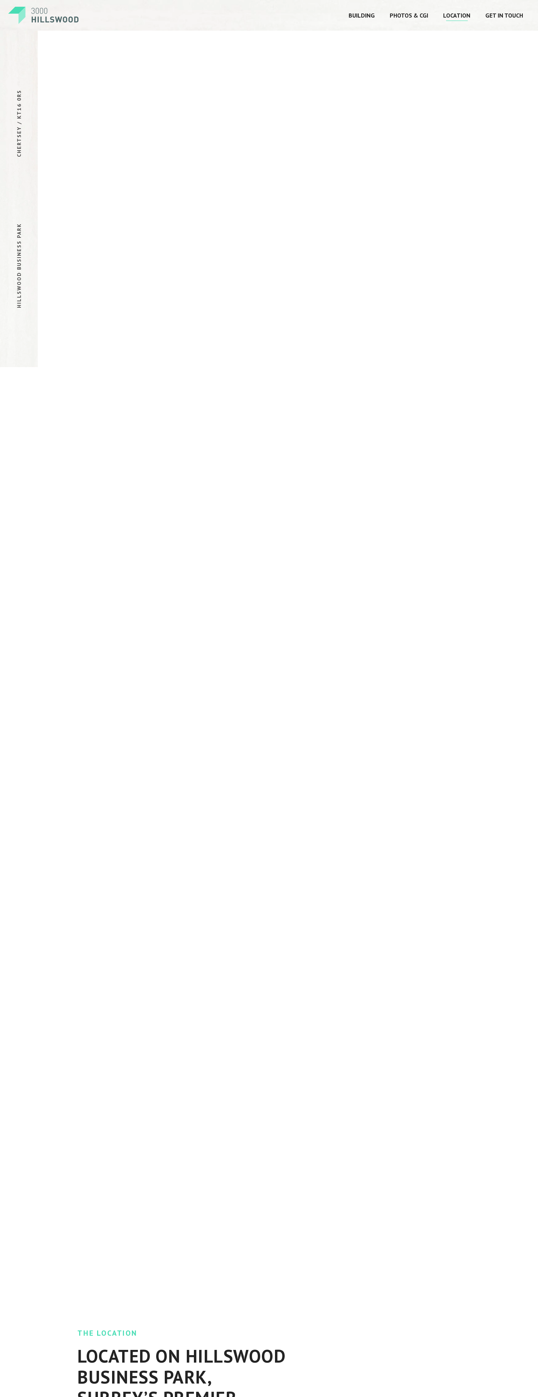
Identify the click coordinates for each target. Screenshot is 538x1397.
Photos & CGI (409, 15)
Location (456, 15)
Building (362, 15)
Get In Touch (504, 15)
